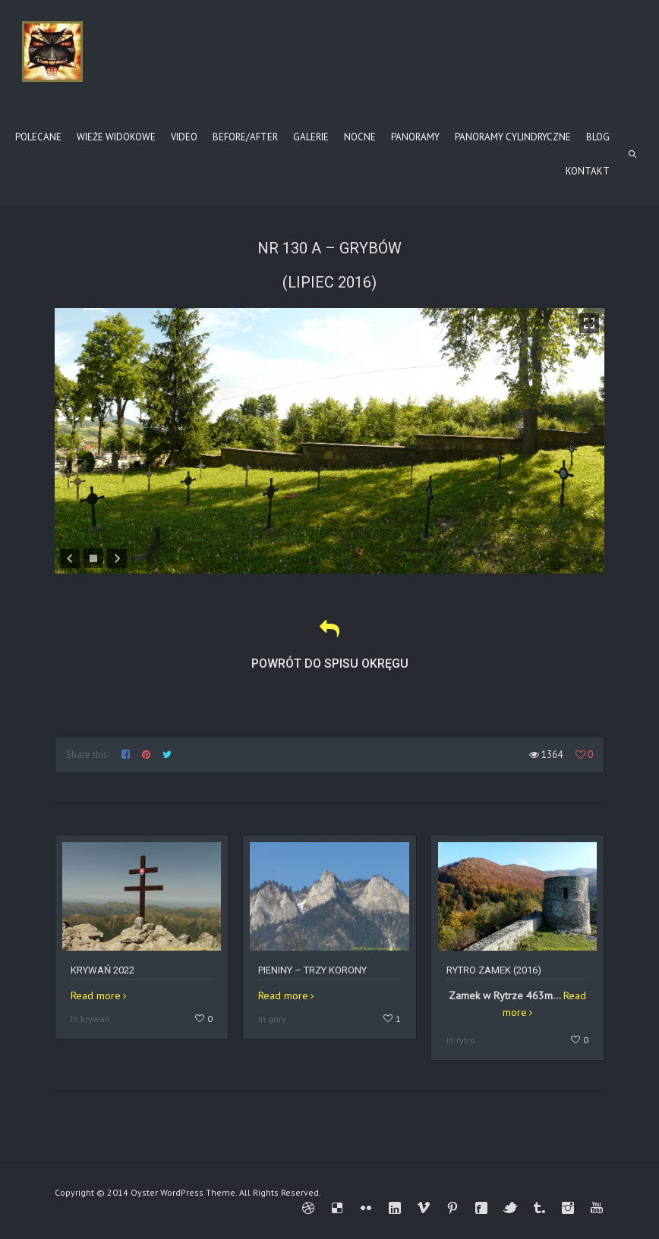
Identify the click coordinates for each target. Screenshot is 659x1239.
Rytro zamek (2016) (493, 970)
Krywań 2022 (102, 970)
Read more (96, 995)
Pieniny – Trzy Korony (312, 970)
